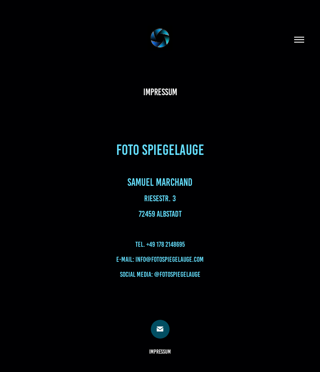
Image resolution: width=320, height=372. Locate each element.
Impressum (160, 352)
